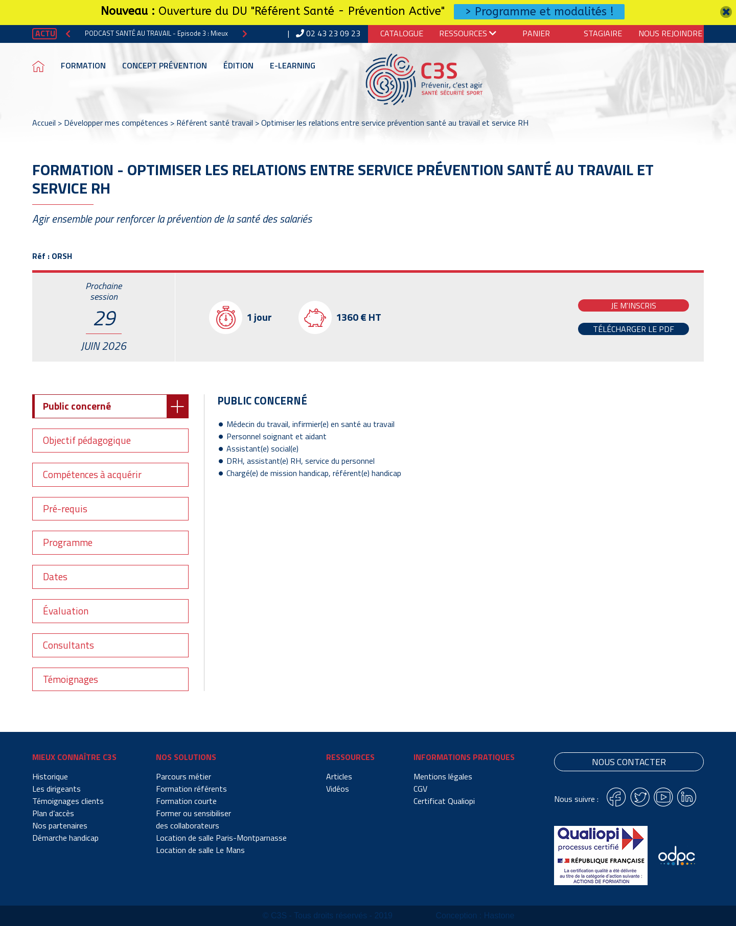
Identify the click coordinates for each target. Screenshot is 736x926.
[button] (68, 33)
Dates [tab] (55, 576)
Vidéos (337, 788)
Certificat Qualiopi (444, 801)
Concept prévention (164, 65)
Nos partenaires (59, 825)
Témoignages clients (68, 801)
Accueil (44, 122)
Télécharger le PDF (633, 329)
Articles (339, 776)
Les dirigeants (56, 788)
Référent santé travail (214, 122)
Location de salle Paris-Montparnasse (221, 838)
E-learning (292, 65)
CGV (420, 788)
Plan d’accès (53, 813)
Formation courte (186, 801)
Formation (83, 65)
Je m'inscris (633, 305)
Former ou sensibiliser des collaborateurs (193, 819)
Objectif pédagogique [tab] (87, 440)
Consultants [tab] (68, 644)
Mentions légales (442, 776)
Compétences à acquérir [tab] (92, 474)
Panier (536, 33)
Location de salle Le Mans (200, 850)
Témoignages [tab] (70, 679)
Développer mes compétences (116, 122)
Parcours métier (183, 776)
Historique (50, 776)
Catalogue (401, 33)
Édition (238, 65)
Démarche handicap (65, 838)
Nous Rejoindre (670, 33)
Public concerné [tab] (77, 405)
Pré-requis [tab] (65, 508)
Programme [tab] (68, 542)
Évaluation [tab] (65, 610)
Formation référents (191, 788)
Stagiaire (603, 33)
